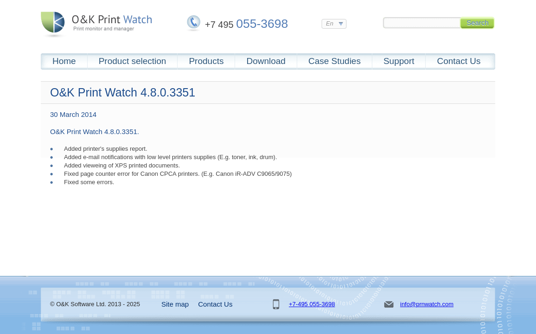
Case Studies (334, 61)
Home (64, 61)
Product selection (132, 61)
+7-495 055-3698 (312, 304)
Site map (175, 304)
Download (266, 61)
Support (399, 61)
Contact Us (458, 61)
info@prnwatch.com (426, 304)
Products (206, 61)
